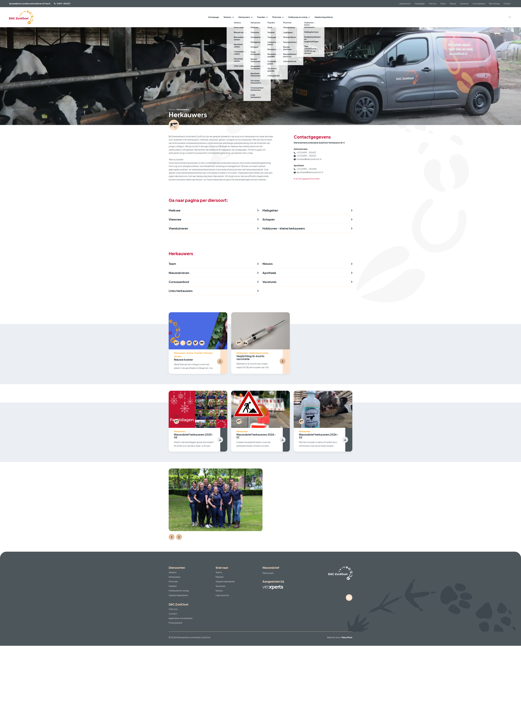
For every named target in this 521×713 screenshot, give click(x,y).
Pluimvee (276, 17)
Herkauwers (244, 17)
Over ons (432, 3)
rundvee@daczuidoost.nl (309, 159)
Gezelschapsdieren (324, 17)
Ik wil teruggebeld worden (307, 178)
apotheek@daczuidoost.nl (310, 172)
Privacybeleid (175, 622)
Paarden (261, 17)
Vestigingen (420, 3)
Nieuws (453, 3)
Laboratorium (405, 3)
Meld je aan (268, 573)
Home (172, 109)
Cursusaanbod (479, 3)
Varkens (227, 17)
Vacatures (464, 3)
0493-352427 (63, 3)
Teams (443, 3)
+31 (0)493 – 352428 (306, 168)
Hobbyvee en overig (297, 17)
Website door (339, 637)
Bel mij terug (494, 3)
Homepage (213, 17)
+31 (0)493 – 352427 (306, 152)
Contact (507, 3)
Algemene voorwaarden (181, 618)
